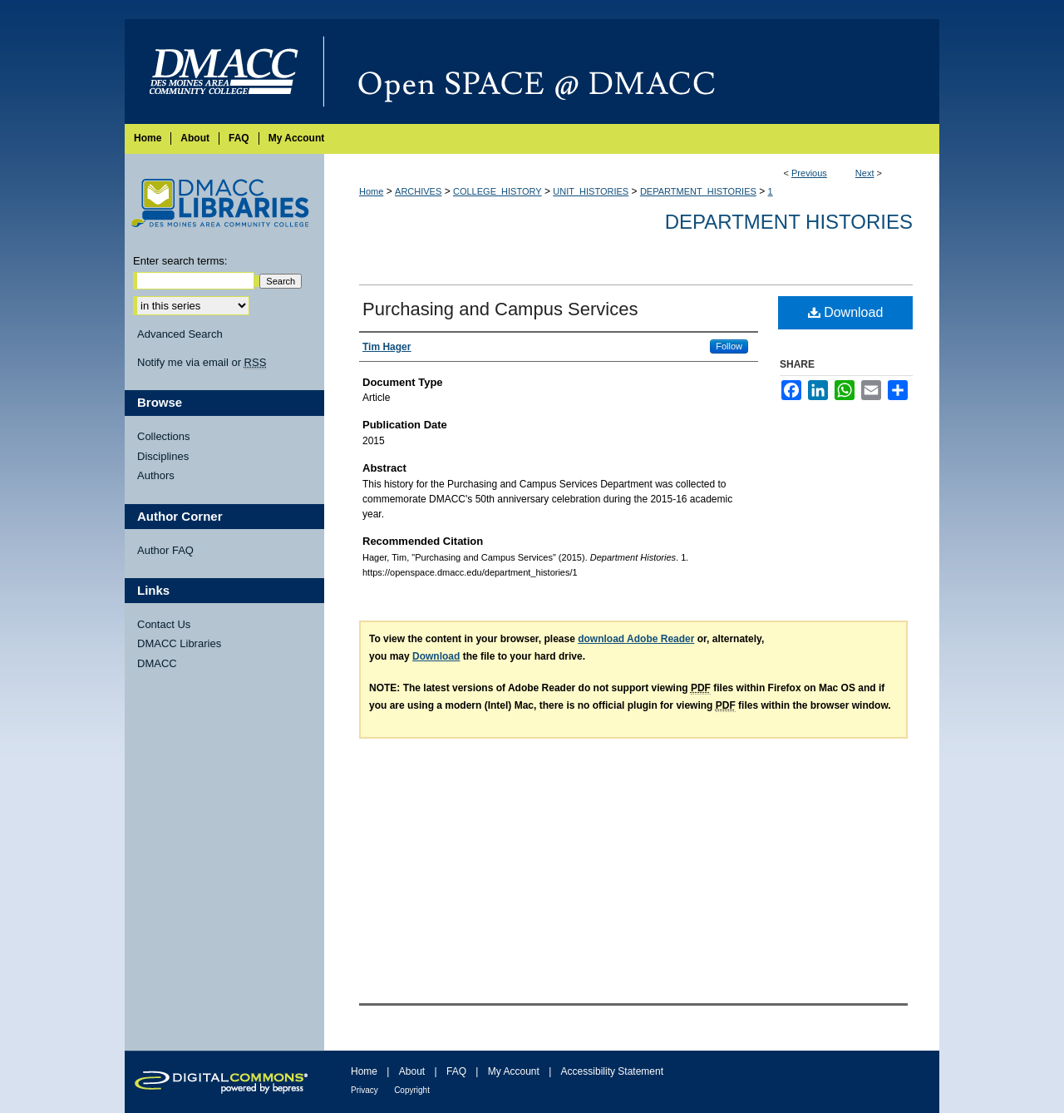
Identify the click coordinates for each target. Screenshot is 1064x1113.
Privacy (364, 1090)
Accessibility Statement (612, 1071)
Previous (809, 173)
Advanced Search (180, 334)
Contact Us (163, 624)
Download (846, 312)
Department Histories (789, 221)
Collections (163, 436)
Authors (156, 475)
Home (371, 191)
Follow (729, 346)
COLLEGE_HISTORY (497, 191)
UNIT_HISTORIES (590, 191)
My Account (513, 1071)
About (412, 1071)
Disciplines (163, 456)
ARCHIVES (418, 191)
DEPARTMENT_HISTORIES (698, 191)
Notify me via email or (201, 362)
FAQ (456, 1071)
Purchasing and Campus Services (500, 309)
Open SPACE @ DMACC (631, 71)
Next (864, 173)
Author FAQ (165, 550)
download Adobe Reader (636, 639)
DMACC (157, 663)
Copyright (412, 1090)
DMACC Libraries (179, 643)
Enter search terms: (180, 261)
